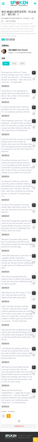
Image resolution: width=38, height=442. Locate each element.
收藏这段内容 (19, 426)
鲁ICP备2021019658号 (24, 437)
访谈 (7, 39)
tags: (3, 39)
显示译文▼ (5, 86)
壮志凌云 (12, 39)
